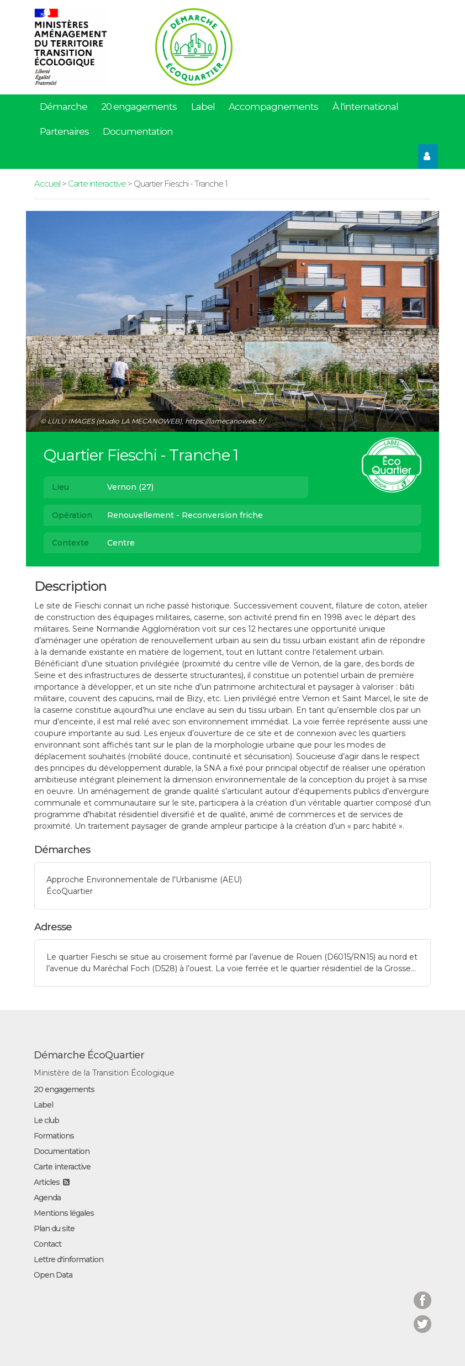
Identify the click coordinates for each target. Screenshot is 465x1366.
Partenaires (64, 131)
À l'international (365, 106)
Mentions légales (64, 1213)
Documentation (138, 131)
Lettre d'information (68, 1259)
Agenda (47, 1198)
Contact (47, 1244)
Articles (47, 1182)
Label (203, 106)
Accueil (47, 183)
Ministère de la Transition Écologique (104, 1073)
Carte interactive (97, 183)
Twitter (422, 1317)
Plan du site (54, 1228)
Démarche (63, 106)
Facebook (422, 1293)
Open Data (53, 1275)
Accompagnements (273, 106)
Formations (54, 1136)
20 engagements (139, 106)
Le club (46, 1120)
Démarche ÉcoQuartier (89, 1055)
